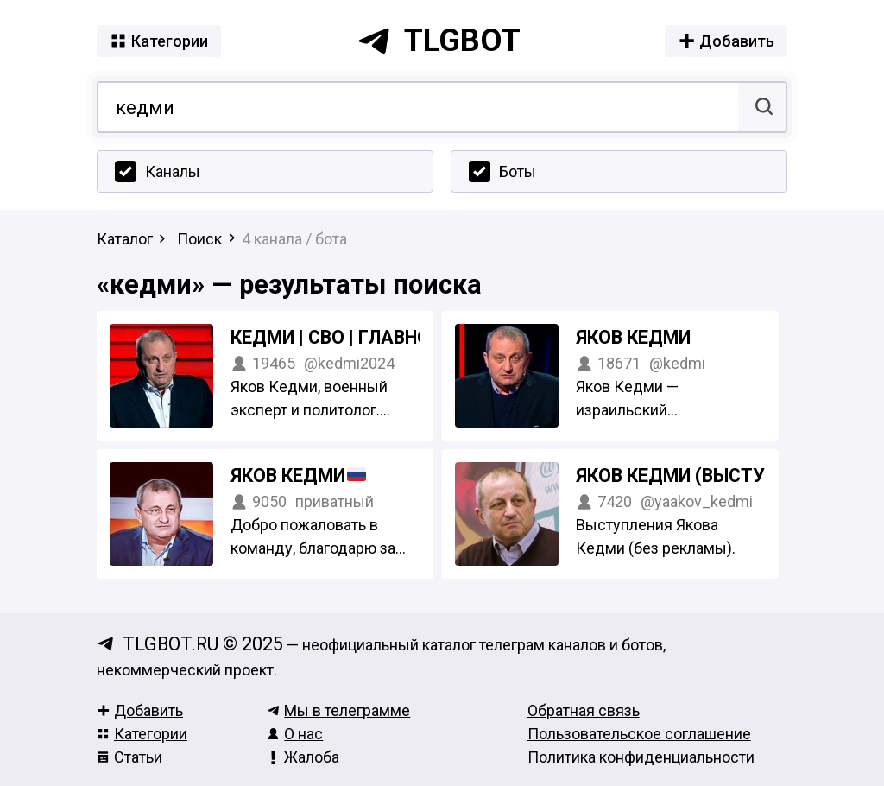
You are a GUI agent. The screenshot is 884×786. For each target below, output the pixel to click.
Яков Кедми (633, 337)
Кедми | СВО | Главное (335, 337)
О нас (295, 734)
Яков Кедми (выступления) (709, 475)
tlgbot (439, 40)
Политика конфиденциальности (641, 757)
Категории (142, 734)
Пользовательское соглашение (639, 734)
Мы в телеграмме (338, 710)
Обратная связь (583, 710)
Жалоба (303, 757)
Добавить (140, 710)
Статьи (129, 757)
